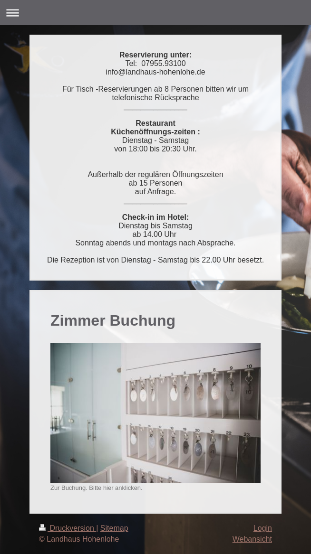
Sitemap (114, 528)
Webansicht (252, 539)
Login (262, 528)
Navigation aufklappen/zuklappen (155, 12)
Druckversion (67, 528)
